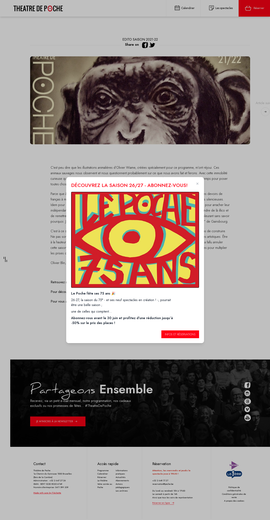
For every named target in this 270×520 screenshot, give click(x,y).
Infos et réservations (180, 334)
